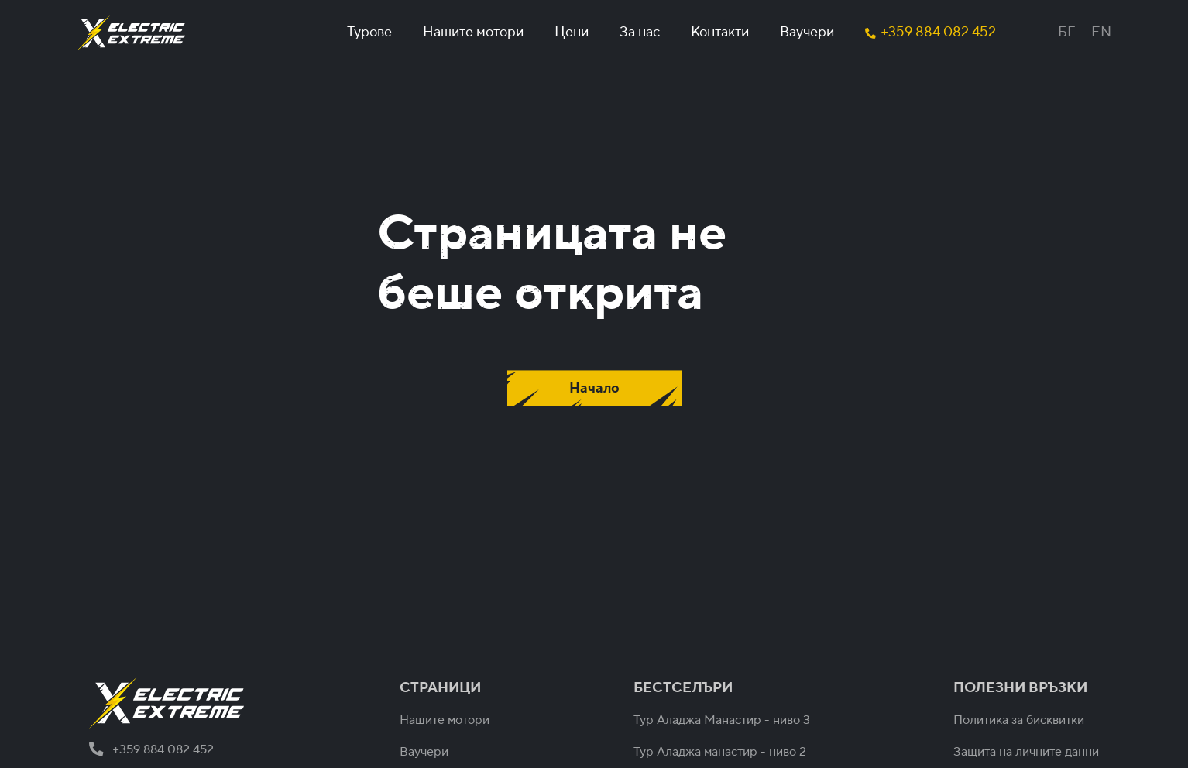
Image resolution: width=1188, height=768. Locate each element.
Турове (369, 32)
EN (1101, 32)
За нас (640, 32)
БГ (1066, 32)
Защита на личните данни (1026, 751)
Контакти (720, 32)
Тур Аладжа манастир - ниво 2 (719, 751)
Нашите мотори (473, 32)
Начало (594, 388)
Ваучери (807, 32)
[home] (131, 33)
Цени (572, 32)
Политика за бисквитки (1018, 720)
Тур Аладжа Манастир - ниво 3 (721, 720)
